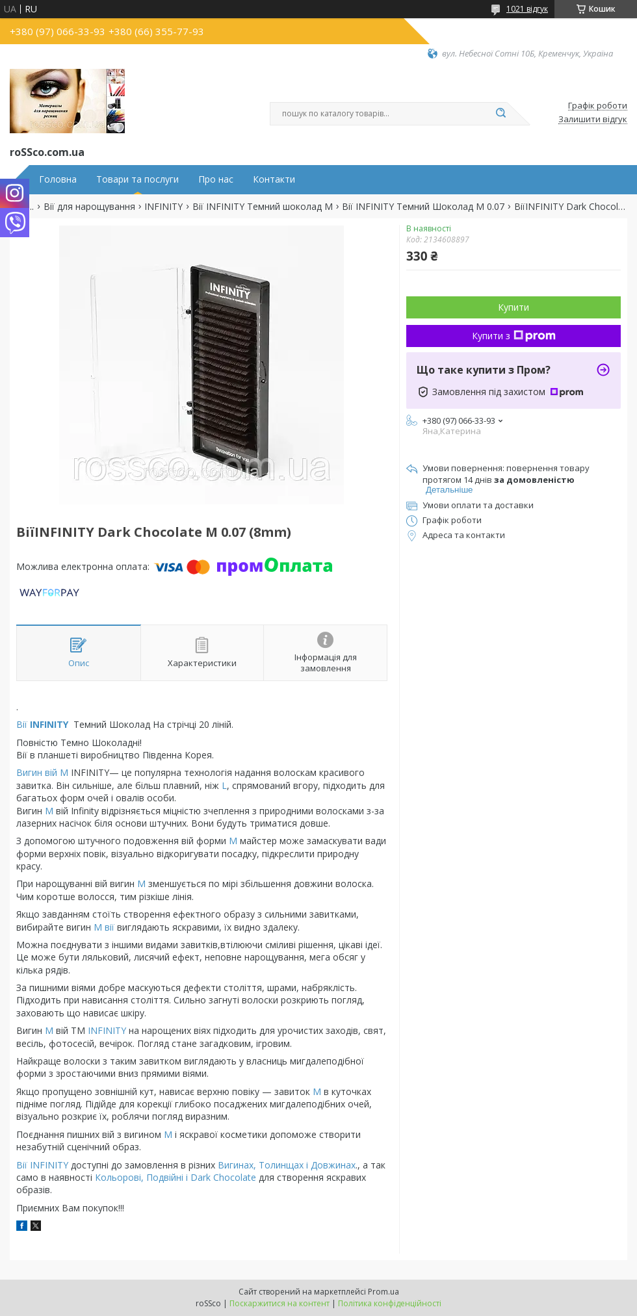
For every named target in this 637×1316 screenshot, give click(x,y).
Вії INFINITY (42, 1165)
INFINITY (163, 207)
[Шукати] (501, 113)
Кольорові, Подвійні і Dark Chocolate (174, 1177)
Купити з (514, 335)
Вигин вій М (43, 772)
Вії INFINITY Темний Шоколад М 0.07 (423, 207)
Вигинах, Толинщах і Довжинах (287, 1165)
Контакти (274, 179)
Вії (43, 724)
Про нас (215, 179)
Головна (58, 179)
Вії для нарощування (89, 207)
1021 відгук (527, 8)
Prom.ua (383, 1291)
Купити (513, 307)
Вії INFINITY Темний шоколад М (262, 207)
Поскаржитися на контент (279, 1303)
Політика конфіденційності (389, 1303)
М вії (102, 927)
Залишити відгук (592, 119)
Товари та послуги (137, 179)
